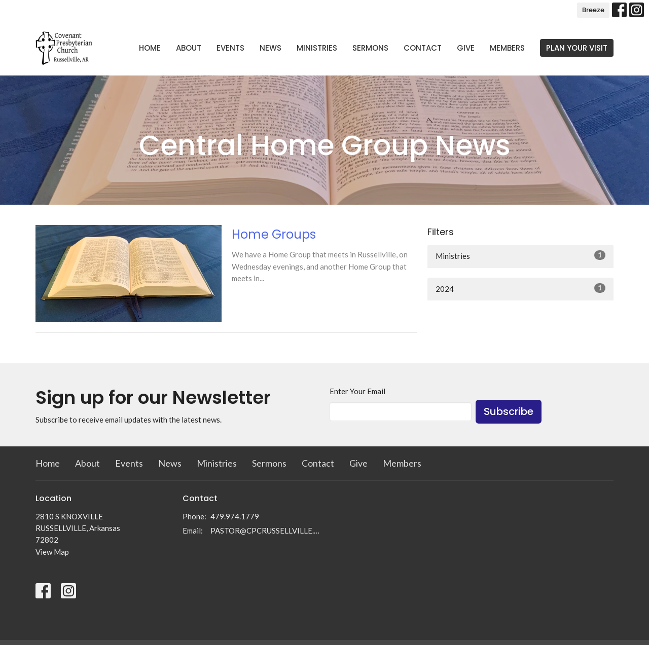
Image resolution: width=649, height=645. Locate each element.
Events (230, 48)
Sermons (370, 48)
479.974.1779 (234, 516)
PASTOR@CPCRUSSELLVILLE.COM (264, 530)
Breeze (593, 10)
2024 (520, 288)
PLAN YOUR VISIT (576, 48)
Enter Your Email (357, 391)
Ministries (317, 48)
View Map (52, 551)
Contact (423, 48)
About (188, 48)
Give (466, 48)
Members (507, 48)
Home (150, 48)
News (270, 48)
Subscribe (508, 411)
